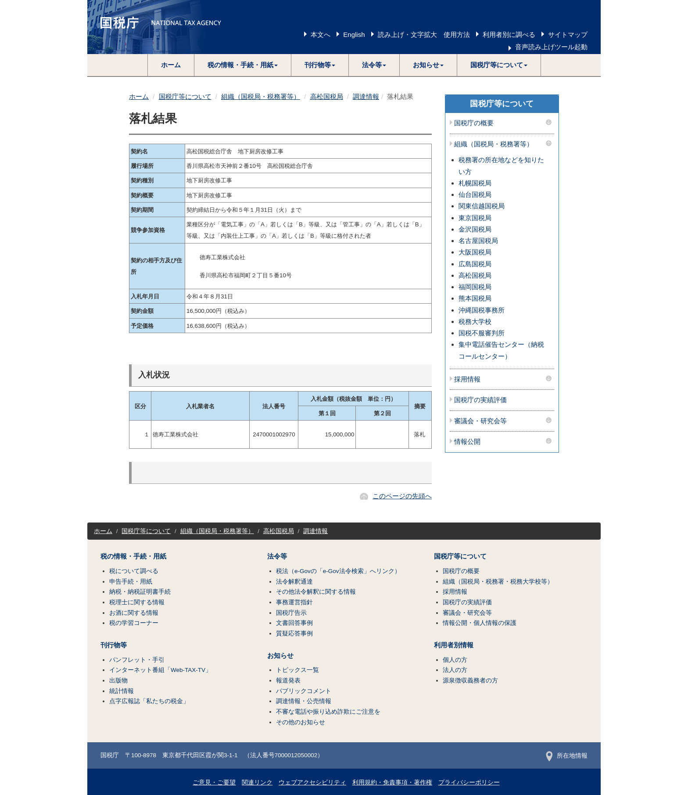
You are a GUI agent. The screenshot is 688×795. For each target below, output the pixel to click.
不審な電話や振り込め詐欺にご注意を (328, 711)
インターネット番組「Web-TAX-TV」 (160, 670)
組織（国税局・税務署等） (260, 96)
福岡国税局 (475, 286)
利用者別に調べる (509, 34)
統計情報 (121, 691)
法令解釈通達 (294, 581)
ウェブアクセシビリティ (312, 782)
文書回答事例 (294, 623)
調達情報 (366, 96)
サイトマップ (568, 34)
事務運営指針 (294, 602)
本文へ (320, 34)
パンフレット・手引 (137, 660)
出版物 (118, 680)
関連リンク (257, 782)
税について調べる (133, 571)
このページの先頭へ (402, 496)
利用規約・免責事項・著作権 (392, 782)
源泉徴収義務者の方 (470, 680)
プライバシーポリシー (469, 782)
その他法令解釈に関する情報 (316, 591)
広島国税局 (475, 264)
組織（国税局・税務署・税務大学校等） (498, 581)
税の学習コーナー (133, 623)
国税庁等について (185, 96)
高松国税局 (326, 96)
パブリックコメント (303, 691)
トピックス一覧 (297, 670)
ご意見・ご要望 (214, 782)
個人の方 (455, 660)
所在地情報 (567, 755)
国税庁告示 (291, 613)
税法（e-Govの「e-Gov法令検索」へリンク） (338, 571)
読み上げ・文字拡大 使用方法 (424, 34)
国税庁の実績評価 (480, 399)
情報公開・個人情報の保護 (479, 623)
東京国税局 (475, 217)
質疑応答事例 (294, 633)
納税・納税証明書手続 (140, 591)
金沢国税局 (475, 229)
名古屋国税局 (478, 240)
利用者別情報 (453, 645)
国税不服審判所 (482, 333)
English (354, 34)
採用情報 (467, 379)
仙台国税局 (475, 194)
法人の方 (455, 670)
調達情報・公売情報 (303, 701)
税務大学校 (475, 321)
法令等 (277, 556)
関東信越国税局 (482, 206)
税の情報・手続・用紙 (133, 556)
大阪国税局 (475, 252)
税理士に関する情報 (137, 602)
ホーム (171, 65)
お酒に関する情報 (133, 613)
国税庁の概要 (474, 123)
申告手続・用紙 (130, 581)
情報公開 (467, 441)
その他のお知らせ (300, 722)
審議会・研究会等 (480, 421)
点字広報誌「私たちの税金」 (149, 701)
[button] (242, 65)
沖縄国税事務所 (482, 310)
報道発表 (288, 680)
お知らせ (280, 655)
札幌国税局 (475, 183)
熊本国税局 (475, 298)
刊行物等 (113, 645)
